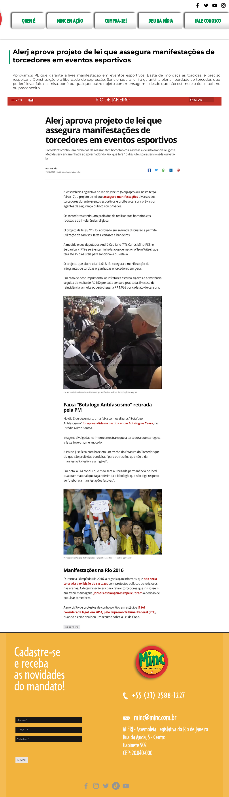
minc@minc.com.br (155, 717)
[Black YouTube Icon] (215, 5)
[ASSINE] (21, 760)
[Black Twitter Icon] (206, 5)
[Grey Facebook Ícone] (86, 786)
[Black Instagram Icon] (223, 5)
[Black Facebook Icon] (198, 5)
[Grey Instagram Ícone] (96, 786)
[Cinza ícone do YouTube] (126, 786)
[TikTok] (116, 786)
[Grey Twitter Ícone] (106, 786)
